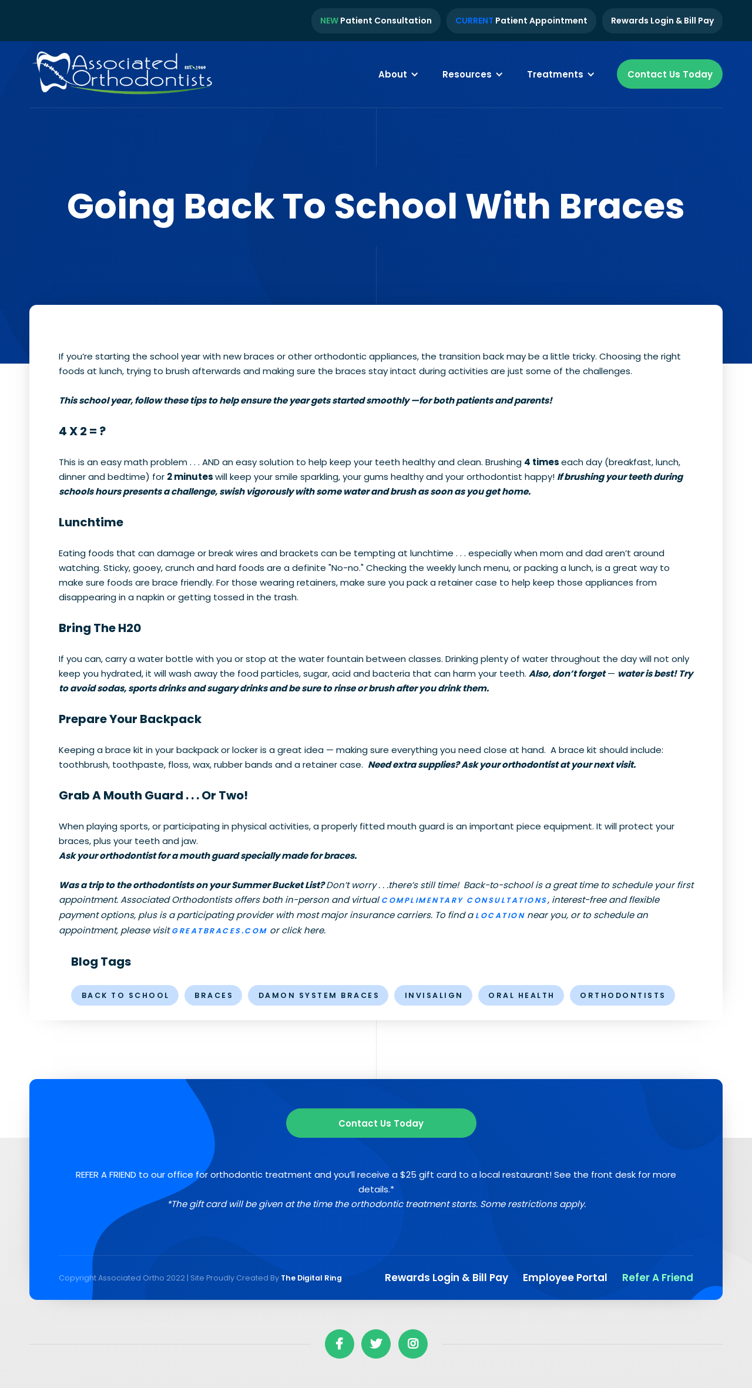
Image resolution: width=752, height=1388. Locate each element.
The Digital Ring (311, 1278)
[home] (123, 74)
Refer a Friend (657, 1278)
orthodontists (623, 995)
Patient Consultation (376, 20)
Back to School (126, 995)
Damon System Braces (319, 995)
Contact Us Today (670, 74)
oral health (521, 995)
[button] (399, 74)
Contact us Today (381, 1123)
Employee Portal (565, 1278)
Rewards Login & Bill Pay (662, 20)
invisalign (434, 995)
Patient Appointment (521, 20)
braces (213, 995)
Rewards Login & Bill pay (446, 1278)
